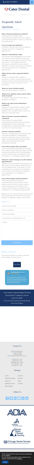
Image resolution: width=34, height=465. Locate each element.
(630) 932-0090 (10, 2)
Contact (20, 383)
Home (7, 375)
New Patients (9, 386)
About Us (7, 381)
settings (19, 459)
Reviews (20, 378)
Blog (19, 381)
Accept (5, 462)
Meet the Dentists (10, 378)
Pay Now (17, 264)
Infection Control (10, 383)
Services (20, 375)
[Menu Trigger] (32, 2)
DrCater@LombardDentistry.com (17, 355)
